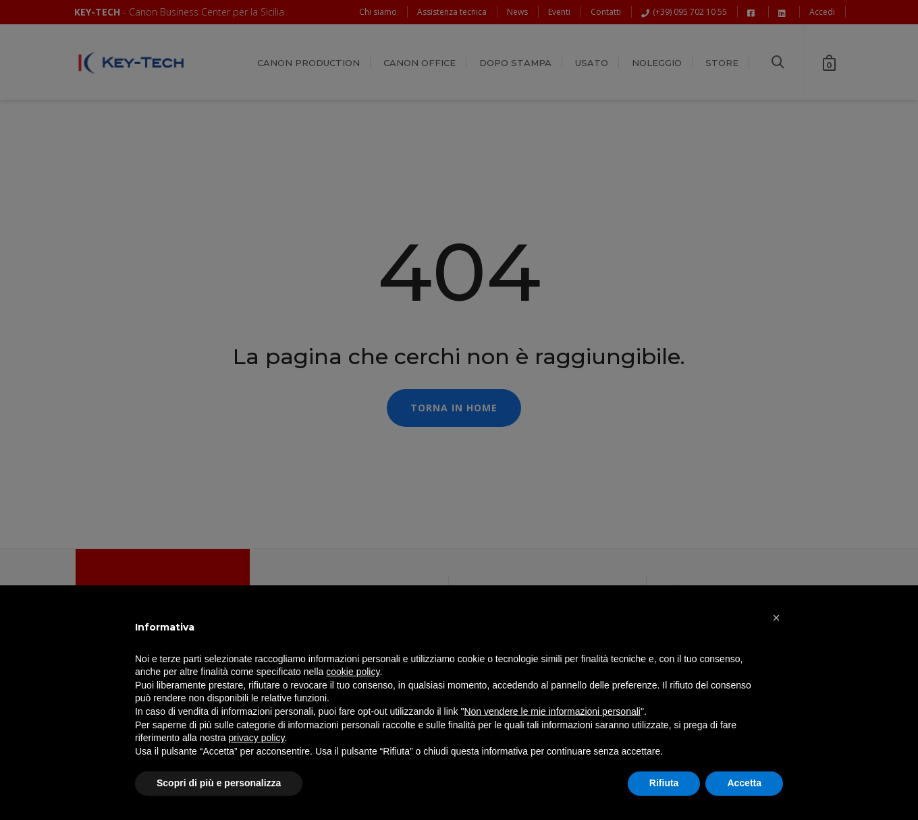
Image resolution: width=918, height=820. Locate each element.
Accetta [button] (744, 783)
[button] (776, 617)
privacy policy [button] (257, 737)
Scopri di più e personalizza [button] (219, 783)
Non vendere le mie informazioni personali (552, 711)
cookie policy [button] (352, 671)
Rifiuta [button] (664, 783)
